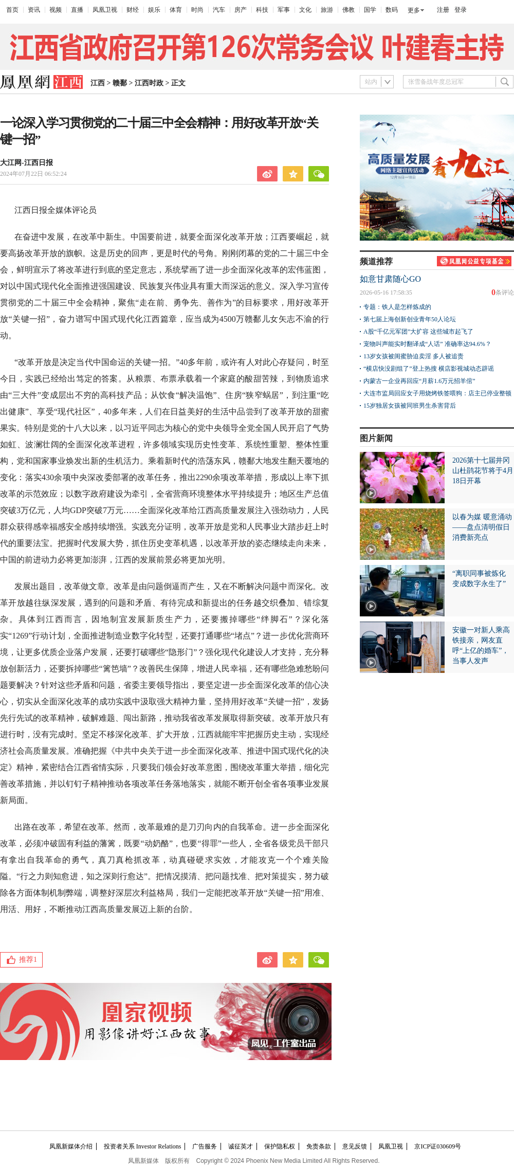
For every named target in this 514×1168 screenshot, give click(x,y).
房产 (240, 9)
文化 (305, 9)
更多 (414, 10)
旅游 (327, 9)
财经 (132, 9)
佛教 (348, 9)
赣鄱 (120, 83)
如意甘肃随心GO (390, 279)
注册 (443, 9)
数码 (392, 9)
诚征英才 (240, 1146)
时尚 (197, 9)
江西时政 (149, 83)
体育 (176, 9)
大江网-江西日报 (26, 163)
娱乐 (154, 9)
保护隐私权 (279, 1146)
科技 (262, 9)
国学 (370, 9)
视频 (55, 9)
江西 (97, 83)
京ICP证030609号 (437, 1146)
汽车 (219, 9)
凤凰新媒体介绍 (71, 1146)
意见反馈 (354, 1146)
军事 (284, 9)
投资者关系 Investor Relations (142, 1146)
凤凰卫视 (105, 9)
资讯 (34, 9)
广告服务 (204, 1146)
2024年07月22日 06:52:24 (33, 173)
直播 (77, 9)
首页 (12, 9)
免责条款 (318, 1146)
